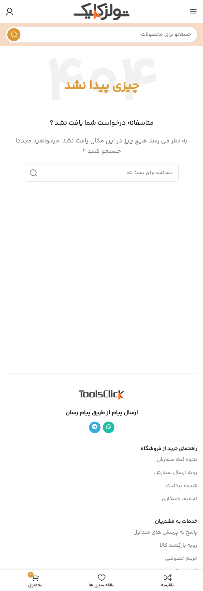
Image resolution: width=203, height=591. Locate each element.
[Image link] (102, 394)
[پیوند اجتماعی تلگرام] (95, 427)
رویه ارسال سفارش (175, 473)
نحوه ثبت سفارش (177, 459)
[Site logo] (101, 11)
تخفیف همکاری (179, 499)
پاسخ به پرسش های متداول (165, 532)
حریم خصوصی (181, 558)
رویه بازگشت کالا (178, 545)
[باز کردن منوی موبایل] (193, 11)
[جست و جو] (101, 35)
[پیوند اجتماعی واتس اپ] (108, 427)
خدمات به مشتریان (176, 521)
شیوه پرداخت (181, 486)
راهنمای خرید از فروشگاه (169, 449)
